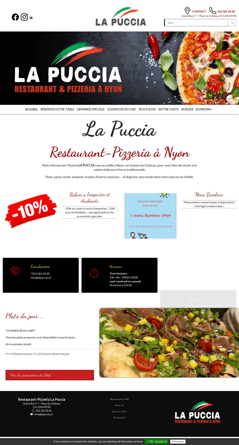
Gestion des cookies (119, 411)
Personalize (178, 441)
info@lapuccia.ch (43, 414)
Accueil (31, 109)
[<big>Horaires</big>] (94, 274)
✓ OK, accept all (156, 441)
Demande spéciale (91, 109)
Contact (199, 11)
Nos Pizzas (147, 109)
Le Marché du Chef (121, 109)
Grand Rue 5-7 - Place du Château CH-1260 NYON (209, 15)
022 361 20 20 (226, 11)
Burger (187, 109)
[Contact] (187, 10)
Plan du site (119, 405)
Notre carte (169, 109)
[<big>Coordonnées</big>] (15, 299)
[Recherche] (196, 22)
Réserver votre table (57, 109)
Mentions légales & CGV (119, 399)
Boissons (204, 109)
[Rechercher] (232, 22)
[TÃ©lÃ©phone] (212, 10)
